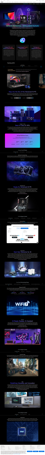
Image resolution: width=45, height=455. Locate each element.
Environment (43, 0)
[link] (5, 2)
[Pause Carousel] (42, 151)
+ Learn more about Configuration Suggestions (22, 71)
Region (12, 97)
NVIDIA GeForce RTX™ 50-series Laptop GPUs (23, 388)
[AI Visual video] (22, 367)
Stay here (18, 228)
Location (24, 97)
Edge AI (34, 3)
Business (40, 0)
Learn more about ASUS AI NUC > (22, 389)
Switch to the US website (24, 228)
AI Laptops (37, 3)
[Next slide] (41, 66)
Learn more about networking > (22, 259)
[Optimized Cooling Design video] (22, 171)
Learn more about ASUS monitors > (22, 326)
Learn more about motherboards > (22, 193)
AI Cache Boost (25, 222)
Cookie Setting (30, 451)
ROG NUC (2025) (12, 387)
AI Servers (30, 3)
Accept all (41, 451)
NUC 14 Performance (18, 387)
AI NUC (41, 3)
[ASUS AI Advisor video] (22, 234)
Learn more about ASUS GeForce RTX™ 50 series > (22, 131)
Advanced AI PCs (25, 3)
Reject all (35, 451)
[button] (37, 0)
